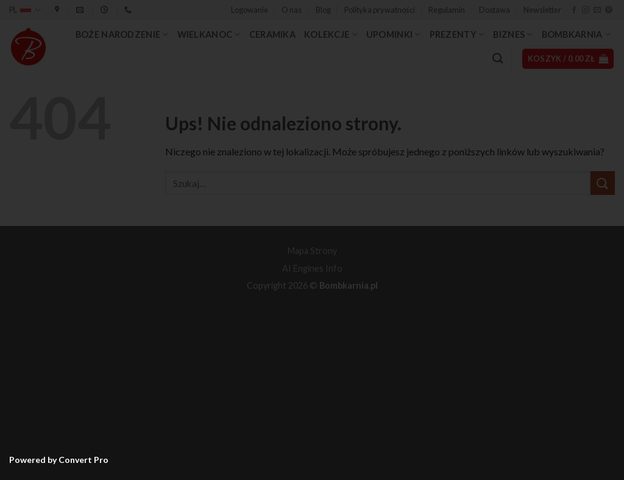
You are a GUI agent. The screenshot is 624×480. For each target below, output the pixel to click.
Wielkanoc (209, 34)
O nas (292, 10)
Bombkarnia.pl (348, 285)
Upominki (393, 34)
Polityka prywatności (379, 10)
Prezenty (457, 34)
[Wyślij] (602, 183)
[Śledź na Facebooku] (574, 10)
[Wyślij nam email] (597, 10)
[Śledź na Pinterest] (608, 10)
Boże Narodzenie (122, 34)
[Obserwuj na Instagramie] (585, 10)
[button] (249, 9)
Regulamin (446, 10)
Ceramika (272, 34)
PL (25, 10)
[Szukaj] (497, 58)
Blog (323, 10)
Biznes (513, 34)
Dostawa (494, 10)
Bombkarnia (576, 34)
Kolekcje (331, 34)
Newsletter (542, 10)
